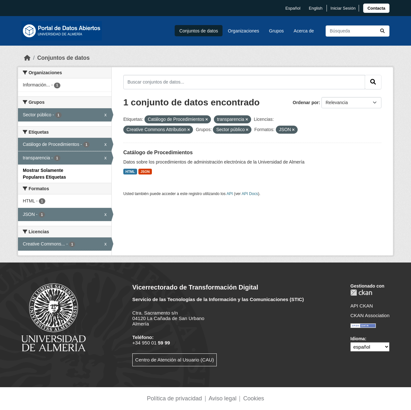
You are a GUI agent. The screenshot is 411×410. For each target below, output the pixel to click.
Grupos (276, 30)
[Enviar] (382, 31)
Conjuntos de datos (198, 30)
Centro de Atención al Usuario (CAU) (174, 359)
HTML (130, 172)
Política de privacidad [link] (174, 398)
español (293, 8)
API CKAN (361, 305)
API (229, 194)
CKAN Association (369, 315)
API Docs (249, 194)
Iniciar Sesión (342, 8)
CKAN (361, 292)
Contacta (376, 8)
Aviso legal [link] (223, 398)
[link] (376, 8)
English (316, 8)
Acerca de (304, 30)
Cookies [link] (253, 398)
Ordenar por (306, 102)
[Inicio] (27, 58)
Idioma (357, 338)
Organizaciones (243, 30)
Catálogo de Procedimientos (158, 152)
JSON (145, 172)
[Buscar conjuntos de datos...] (357, 31)
